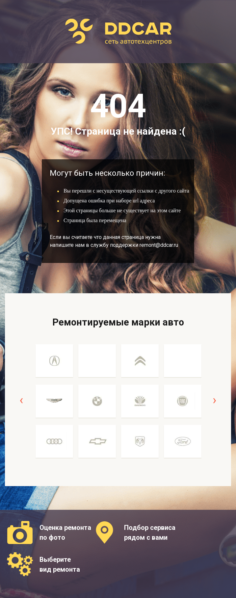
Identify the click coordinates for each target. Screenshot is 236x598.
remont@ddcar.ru (159, 245)
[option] (54, 404)
